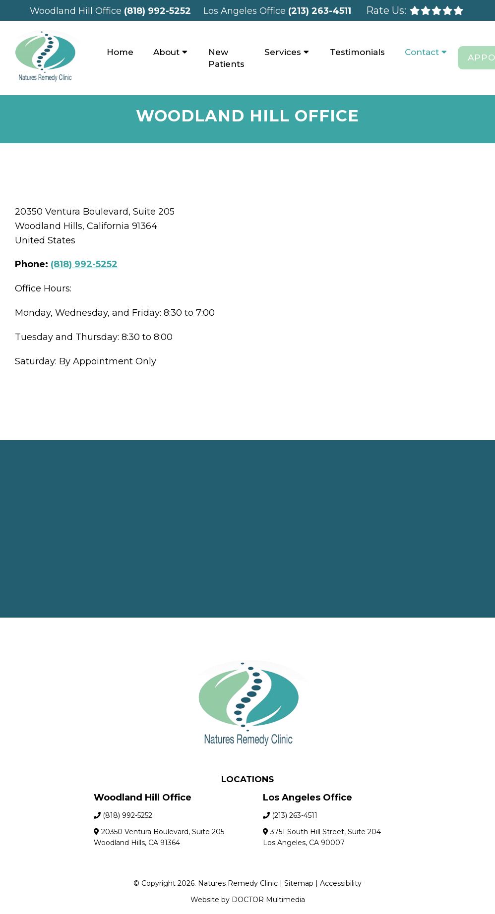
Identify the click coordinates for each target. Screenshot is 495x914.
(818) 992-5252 (157, 10)
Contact (422, 52)
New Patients (226, 58)
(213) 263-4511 (319, 10)
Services (282, 52)
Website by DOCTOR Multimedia (247, 899)
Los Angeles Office (245, 10)
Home (120, 52)
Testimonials (357, 52)
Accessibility (341, 883)
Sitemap (298, 883)
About (166, 52)
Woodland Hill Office (77, 10)
